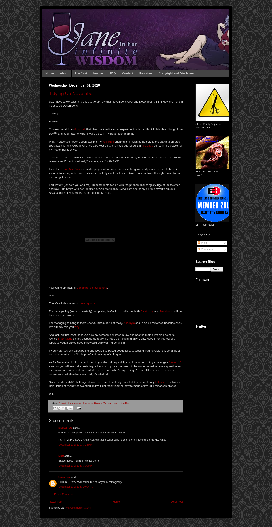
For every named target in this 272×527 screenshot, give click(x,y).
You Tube (108, 141)
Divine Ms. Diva (70, 169)
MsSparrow (65, 427)
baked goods (87, 303)
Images (98, 73)
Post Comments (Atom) (77, 507)
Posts (202, 242)
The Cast (81, 73)
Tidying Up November (71, 93)
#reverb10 (175, 362)
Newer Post (55, 501)
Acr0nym (129, 323)
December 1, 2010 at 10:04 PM (76, 486)
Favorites (146, 73)
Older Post (177, 501)
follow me (161, 382)
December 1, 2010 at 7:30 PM (75, 465)
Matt (61, 455)
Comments (205, 249)
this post (79, 129)
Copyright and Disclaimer (177, 73)
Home (49, 73)
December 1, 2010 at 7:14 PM (75, 444)
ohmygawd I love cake (81, 403)
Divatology (147, 311)
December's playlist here (91, 287)
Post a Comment (63, 494)
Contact (127, 73)
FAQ (113, 73)
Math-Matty (65, 338)
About (64, 73)
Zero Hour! (166, 311)
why (77, 327)
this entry (147, 145)
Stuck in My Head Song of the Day (111, 403)
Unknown (64, 477)
